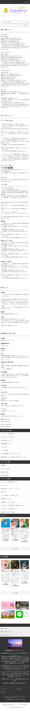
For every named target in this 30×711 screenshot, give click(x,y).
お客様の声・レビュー (6, 498)
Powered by (14, 707)
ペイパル (3, 125)
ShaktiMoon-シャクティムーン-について (11, 488)
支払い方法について (9, 696)
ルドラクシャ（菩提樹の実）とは (9, 482)
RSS (21, 699)
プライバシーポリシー (20, 697)
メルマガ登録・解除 (8, 699)
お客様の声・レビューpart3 (8, 512)
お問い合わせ (3, 692)
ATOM (24, 699)
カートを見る (18, 688)
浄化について (4, 492)
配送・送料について (18, 696)
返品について (25, 696)
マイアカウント (4, 688)
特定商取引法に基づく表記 (10, 697)
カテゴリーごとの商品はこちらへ (9, 508)
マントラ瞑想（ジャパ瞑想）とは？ (10, 495)
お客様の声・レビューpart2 (8, 502)
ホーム (3, 696)
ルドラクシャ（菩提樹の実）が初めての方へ (12, 505)
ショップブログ (16, 699)
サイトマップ (4, 485)
